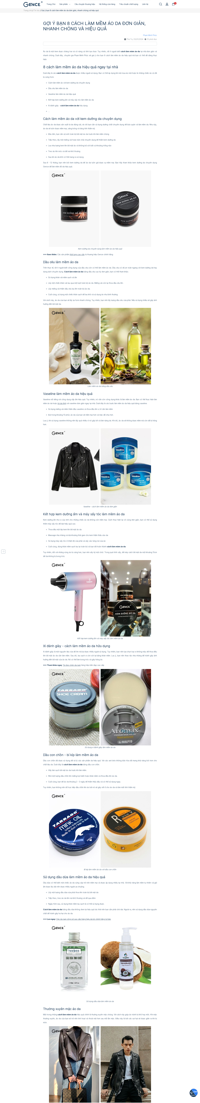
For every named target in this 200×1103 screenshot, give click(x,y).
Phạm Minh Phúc (150, 35)
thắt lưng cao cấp (77, 254)
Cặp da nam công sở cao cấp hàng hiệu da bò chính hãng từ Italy (83, 919)
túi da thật (62, 403)
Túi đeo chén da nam (72, 665)
